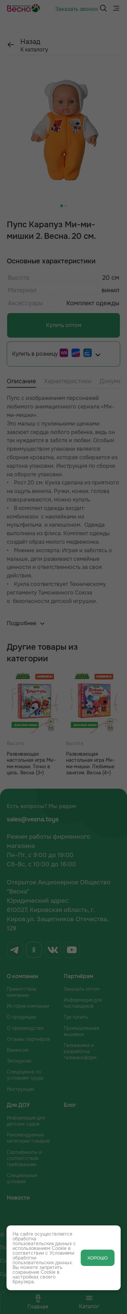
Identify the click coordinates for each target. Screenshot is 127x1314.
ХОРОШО (97, 1258)
